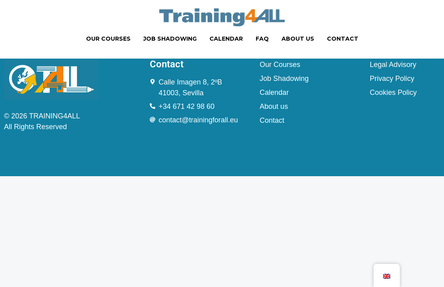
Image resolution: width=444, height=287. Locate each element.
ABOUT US (298, 38)
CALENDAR (226, 38)
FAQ (262, 38)
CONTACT (342, 38)
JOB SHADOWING (170, 38)
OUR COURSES (108, 38)
